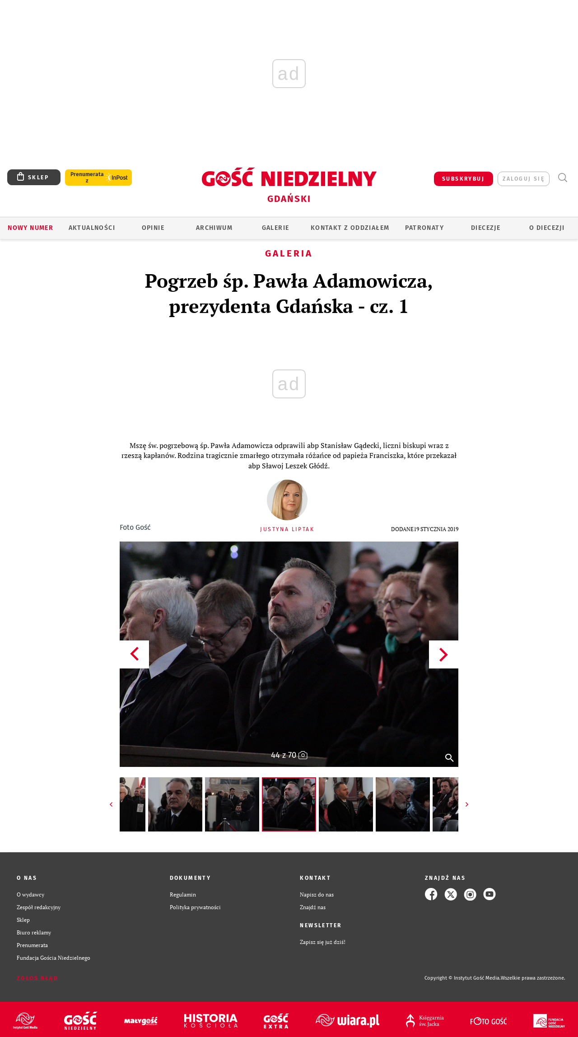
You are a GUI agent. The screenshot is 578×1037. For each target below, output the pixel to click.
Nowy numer (30, 228)
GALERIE (275, 228)
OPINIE (153, 228)
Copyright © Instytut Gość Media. (462, 978)
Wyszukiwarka (562, 177)
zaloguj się (524, 179)
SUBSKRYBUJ (463, 179)
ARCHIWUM (214, 228)
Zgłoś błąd (37, 978)
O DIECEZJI (546, 228)
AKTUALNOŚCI (92, 228)
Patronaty (424, 228)
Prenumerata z (87, 177)
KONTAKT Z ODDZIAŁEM (350, 228)
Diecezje (485, 228)
